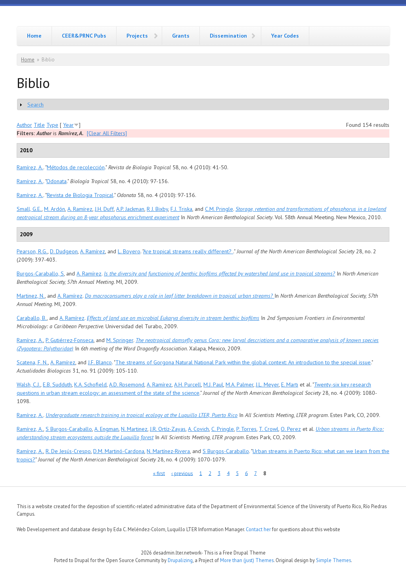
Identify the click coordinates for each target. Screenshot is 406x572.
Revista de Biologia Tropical (80, 195)
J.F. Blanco (100, 362)
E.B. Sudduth (57, 384)
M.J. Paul (213, 384)
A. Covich (198, 428)
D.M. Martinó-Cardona (118, 451)
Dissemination (228, 35)
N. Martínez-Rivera (168, 451)
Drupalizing (180, 560)
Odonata (56, 181)
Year (68, 124)
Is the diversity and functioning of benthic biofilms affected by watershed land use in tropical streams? (219, 273)
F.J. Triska (181, 208)
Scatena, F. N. (32, 362)
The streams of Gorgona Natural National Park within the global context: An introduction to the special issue (243, 362)
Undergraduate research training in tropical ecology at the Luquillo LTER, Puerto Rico (141, 415)
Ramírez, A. (30, 167)
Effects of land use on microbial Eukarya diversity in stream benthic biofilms (173, 317)
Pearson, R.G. (32, 251)
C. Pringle (222, 428)
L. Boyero (129, 251)
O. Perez (291, 428)
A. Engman (106, 428)
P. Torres (246, 428)
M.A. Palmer (239, 384)
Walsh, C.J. (28, 384)
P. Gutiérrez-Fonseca (70, 340)
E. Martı (289, 384)
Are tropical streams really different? (188, 251)
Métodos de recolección (76, 167)
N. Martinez (134, 428)
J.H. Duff (104, 208)
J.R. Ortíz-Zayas (168, 428)
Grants (181, 35)
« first (159, 473)
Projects (137, 35)
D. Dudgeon (64, 251)
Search (35, 104)
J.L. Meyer (267, 384)
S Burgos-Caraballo (69, 428)
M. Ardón (54, 208)
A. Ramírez (79, 208)
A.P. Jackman (130, 208)
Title (39, 124)
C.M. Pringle (219, 208)
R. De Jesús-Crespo (68, 451)
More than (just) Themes (247, 560)
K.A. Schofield (90, 384)
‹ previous (182, 473)
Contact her (258, 529)
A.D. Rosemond (126, 384)
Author (24, 124)
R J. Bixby (157, 208)
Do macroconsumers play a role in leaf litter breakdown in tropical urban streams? (179, 295)
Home (34, 35)
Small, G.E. (29, 208)
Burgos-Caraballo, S (40, 273)
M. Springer (119, 340)
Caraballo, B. (32, 317)
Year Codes (285, 35)
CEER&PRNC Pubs (84, 35)
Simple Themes (333, 560)
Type (52, 124)
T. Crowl (268, 428)
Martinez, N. (31, 295)
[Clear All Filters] (107, 133)
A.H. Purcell (187, 384)
